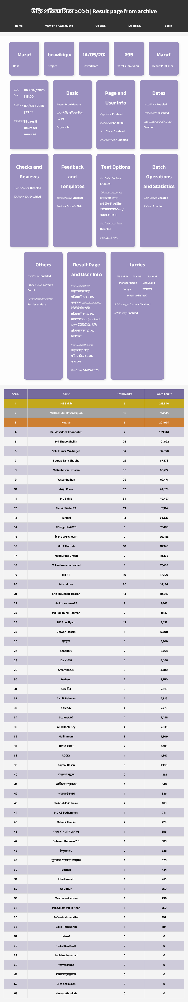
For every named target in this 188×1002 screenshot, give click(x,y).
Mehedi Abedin (128, 282)
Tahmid (152, 276)
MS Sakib (122, 276)
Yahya (127, 289)
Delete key (134, 26)
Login (168, 26)
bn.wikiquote (73, 104)
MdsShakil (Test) (137, 295)
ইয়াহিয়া (147, 289)
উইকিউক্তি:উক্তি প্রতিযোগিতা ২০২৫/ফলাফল (82, 356)
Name (66, 394)
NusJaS (137, 276)
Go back (100, 26)
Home (18, 26)
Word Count (164, 394)
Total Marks (124, 394)
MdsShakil (148, 282)
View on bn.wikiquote (59, 26)
